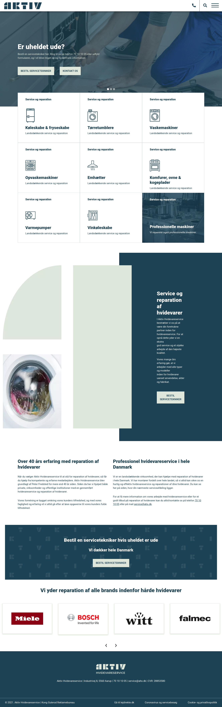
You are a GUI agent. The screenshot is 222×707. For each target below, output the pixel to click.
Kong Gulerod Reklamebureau (58, 702)
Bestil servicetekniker (36, 70)
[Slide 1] (108, 89)
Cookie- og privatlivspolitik (202, 702)
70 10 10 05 (120, 680)
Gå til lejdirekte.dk (124, 702)
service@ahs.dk (143, 504)
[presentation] (106, 645)
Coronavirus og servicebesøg (161, 702)
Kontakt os (70, 70)
